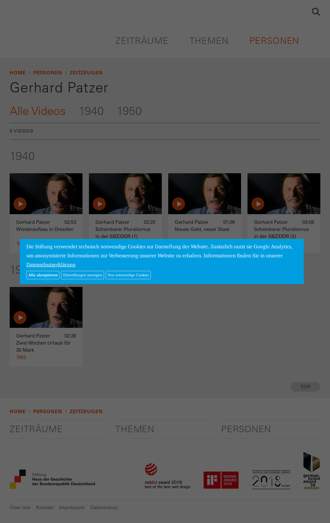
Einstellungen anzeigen (82, 274)
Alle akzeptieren (43, 274)
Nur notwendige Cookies (128, 274)
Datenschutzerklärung (50, 265)
